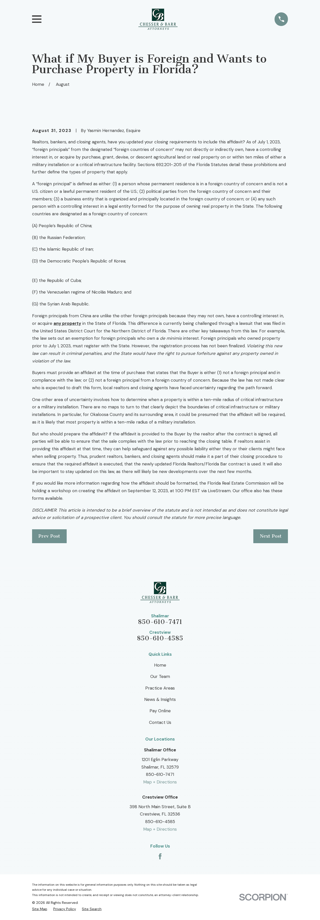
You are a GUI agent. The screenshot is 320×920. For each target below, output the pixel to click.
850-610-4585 (160, 638)
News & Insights (160, 699)
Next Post (271, 536)
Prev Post (49, 536)
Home (160, 665)
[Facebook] (160, 856)
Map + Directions (160, 782)
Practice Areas (160, 688)
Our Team (160, 676)
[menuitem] (39, 909)
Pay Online (160, 711)
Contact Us (160, 722)
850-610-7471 (160, 622)
